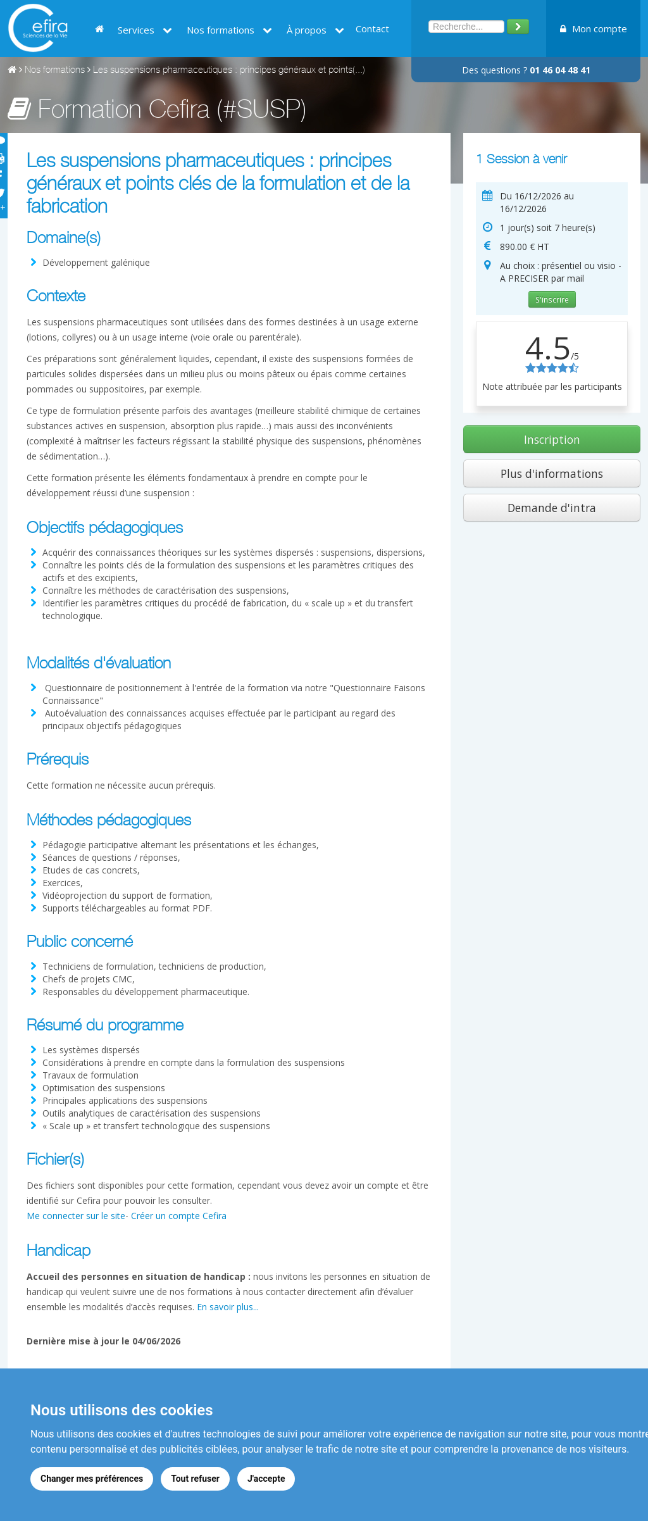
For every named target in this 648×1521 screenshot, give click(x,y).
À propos (315, 29)
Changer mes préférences (91, 1479)
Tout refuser (195, 1479)
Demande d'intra (552, 507)
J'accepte (266, 1479)
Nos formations (229, 29)
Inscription (552, 439)
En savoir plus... (228, 1307)
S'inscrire (552, 299)
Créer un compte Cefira (179, 1216)
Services (145, 29)
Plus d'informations (552, 473)
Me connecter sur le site (76, 1216)
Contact (372, 28)
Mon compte (593, 28)
